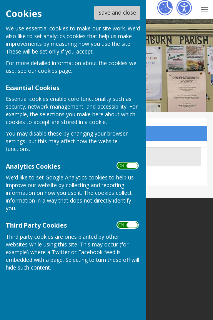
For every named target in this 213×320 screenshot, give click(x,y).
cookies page (54, 70)
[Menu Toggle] (204, 8)
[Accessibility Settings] (184, 7)
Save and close (117, 12)
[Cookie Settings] (165, 7)
